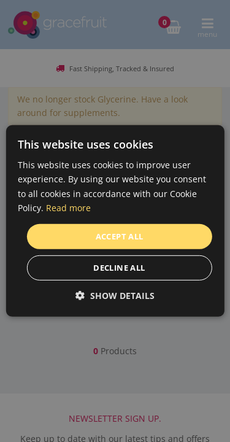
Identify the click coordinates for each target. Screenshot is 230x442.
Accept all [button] (120, 236)
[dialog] (115, 221)
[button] (115, 295)
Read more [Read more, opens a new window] (68, 207)
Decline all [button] (119, 267)
